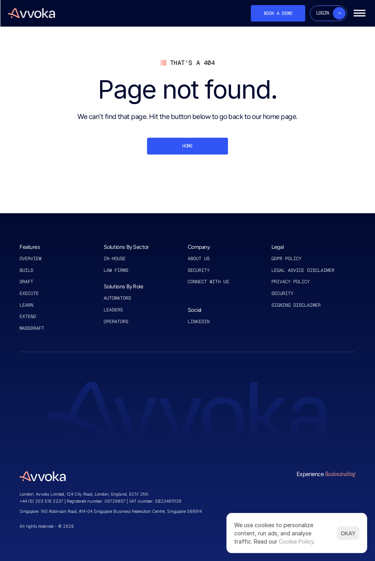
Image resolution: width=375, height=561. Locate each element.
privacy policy (290, 282)
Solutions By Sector (126, 247)
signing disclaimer (296, 305)
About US (200, 258)
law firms (116, 270)
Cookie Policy (296, 541)
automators (117, 298)
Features (30, 247)
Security (199, 270)
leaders (113, 310)
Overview (30, 258)
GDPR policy (286, 258)
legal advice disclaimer (302, 270)
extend (28, 316)
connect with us (208, 282)
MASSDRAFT (32, 328)
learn (26, 305)
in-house (115, 258)
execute (29, 293)
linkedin (200, 321)
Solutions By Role (124, 286)
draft (26, 282)
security (282, 293)
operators (116, 321)
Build (26, 270)
